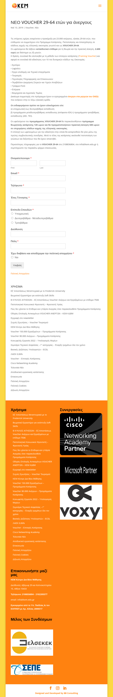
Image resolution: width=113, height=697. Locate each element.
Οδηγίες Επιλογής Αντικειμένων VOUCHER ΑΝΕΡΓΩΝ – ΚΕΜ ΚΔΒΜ (42, 313)
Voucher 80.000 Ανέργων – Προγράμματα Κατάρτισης (36, 336)
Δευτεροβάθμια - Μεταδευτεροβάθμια (34, 218)
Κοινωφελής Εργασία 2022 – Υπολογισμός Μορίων (34, 340)
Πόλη (15, 241)
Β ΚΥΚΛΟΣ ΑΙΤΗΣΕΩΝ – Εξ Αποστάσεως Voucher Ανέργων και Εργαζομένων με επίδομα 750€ (55, 299)
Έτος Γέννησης (20, 197)
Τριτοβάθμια (21, 222)
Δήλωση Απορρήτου (20, 390)
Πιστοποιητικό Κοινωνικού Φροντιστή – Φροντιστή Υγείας (37, 304)
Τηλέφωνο (17, 185)
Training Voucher (87, 56)
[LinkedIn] (65, 688)
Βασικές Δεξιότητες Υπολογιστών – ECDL (29, 349)
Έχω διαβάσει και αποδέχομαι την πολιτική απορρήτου (42, 253)
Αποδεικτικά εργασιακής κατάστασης (27, 372)
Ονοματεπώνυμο (21, 158)
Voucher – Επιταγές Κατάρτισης (25, 358)
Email (15, 173)
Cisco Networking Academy (24, 363)
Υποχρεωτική (22, 213)
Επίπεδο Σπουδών (22, 209)
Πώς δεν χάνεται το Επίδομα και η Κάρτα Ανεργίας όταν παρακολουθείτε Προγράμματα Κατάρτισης (56, 309)
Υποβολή (17, 265)
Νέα (36, 27)
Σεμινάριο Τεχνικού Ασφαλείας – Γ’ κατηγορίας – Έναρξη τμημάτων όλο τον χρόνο (48, 345)
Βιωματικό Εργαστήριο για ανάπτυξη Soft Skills (32, 295)
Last (41, 168)
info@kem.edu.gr (25, 599)
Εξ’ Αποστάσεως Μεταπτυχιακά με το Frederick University (38, 291)
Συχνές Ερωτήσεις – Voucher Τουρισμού (29, 322)
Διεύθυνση (17, 229)
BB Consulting (71, 693)
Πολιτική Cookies (18, 385)
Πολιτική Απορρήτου (20, 273)
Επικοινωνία (16, 376)
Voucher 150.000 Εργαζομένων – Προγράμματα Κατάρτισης (38, 331)
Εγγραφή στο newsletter (22, 318)
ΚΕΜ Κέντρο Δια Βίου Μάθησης (25, 327)
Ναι (16, 257)
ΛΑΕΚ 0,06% (17, 354)
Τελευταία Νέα (17, 367)
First (13, 168)
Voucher (29, 27)
